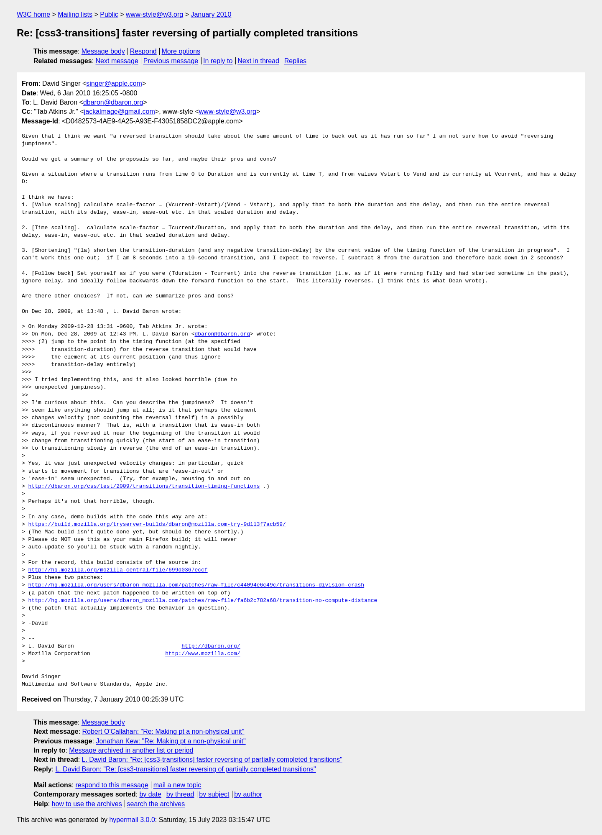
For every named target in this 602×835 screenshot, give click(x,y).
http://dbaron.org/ (210, 646)
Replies (295, 60)
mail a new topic (177, 785)
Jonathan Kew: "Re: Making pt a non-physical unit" (170, 741)
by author (248, 794)
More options (181, 51)
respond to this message (111, 785)
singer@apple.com (114, 83)
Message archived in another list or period (131, 750)
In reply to (217, 60)
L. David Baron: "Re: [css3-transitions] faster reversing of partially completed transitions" (212, 759)
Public (109, 14)
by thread (180, 794)
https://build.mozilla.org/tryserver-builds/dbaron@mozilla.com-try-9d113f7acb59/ (157, 524)
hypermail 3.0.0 (132, 819)
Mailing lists (75, 14)
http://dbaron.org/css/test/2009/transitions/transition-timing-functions (144, 486)
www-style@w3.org (154, 14)
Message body (103, 51)
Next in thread (258, 60)
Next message (117, 60)
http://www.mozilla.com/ (202, 654)
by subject (214, 794)
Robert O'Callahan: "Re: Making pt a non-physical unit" (163, 731)
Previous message (171, 60)
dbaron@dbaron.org (113, 102)
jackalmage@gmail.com (119, 111)
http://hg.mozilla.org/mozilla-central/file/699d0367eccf (118, 570)
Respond (143, 51)
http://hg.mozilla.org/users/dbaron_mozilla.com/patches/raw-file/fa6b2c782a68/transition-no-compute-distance (203, 600)
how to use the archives (87, 803)
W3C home (33, 14)
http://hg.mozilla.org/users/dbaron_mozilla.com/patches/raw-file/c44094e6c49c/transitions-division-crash (196, 585)
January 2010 (211, 14)
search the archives (156, 803)
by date (150, 794)
